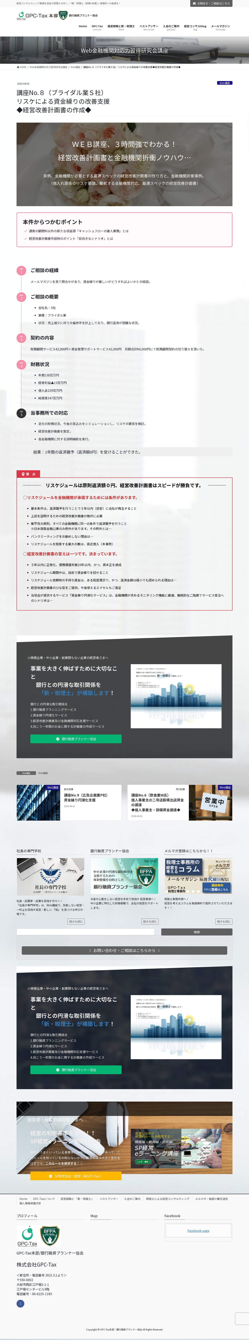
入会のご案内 (132, 1199)
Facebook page (198, 1230)
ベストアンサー (109, 1199)
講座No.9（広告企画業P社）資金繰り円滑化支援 (87, 797)
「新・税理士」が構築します (75, 693)
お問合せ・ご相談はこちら (211, 3)
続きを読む (76, 921)
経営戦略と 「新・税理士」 (77, 1199)
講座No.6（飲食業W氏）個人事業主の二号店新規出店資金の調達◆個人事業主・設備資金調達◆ (157, 802)
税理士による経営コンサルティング (167, 1199)
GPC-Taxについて (44, 1199)
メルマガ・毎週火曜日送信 (211, 1199)
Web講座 (225, 83)
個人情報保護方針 (30, 1203)
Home (23, 1199)
